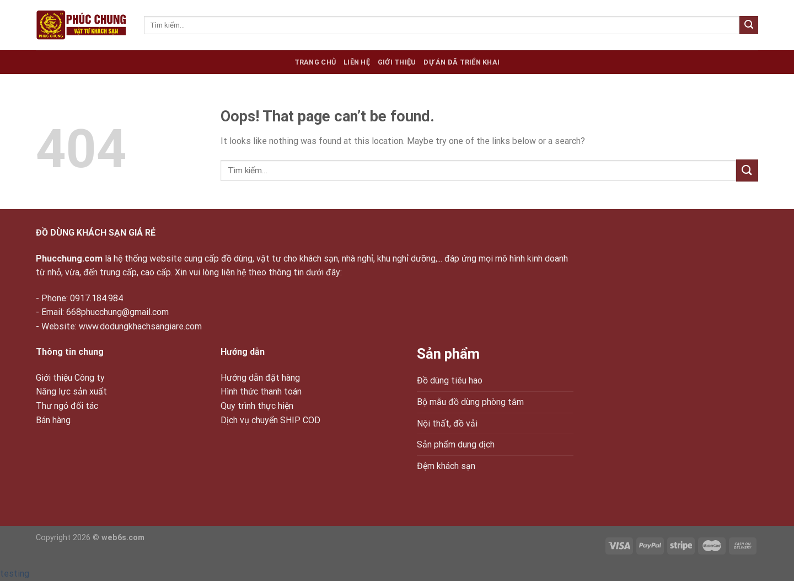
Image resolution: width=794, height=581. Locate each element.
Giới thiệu (397, 62)
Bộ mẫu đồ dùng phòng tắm (470, 402)
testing (14, 573)
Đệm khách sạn (446, 466)
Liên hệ (357, 62)
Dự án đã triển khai (461, 62)
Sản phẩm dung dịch (456, 444)
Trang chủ (315, 62)
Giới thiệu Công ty (70, 377)
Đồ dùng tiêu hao (449, 380)
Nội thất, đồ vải (447, 423)
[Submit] (748, 25)
